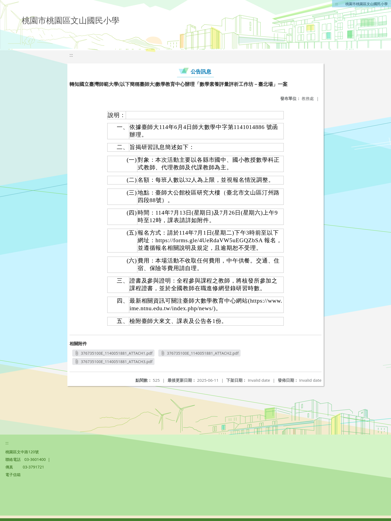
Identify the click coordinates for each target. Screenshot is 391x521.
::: (336, 3)
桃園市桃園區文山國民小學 (366, 3)
